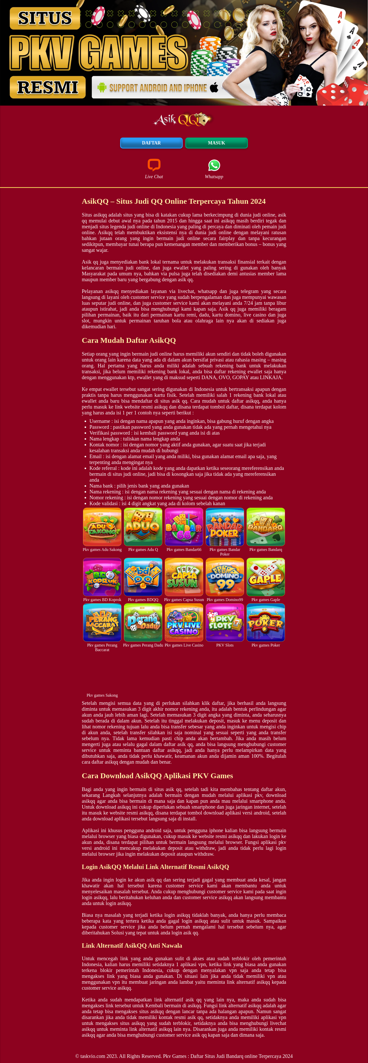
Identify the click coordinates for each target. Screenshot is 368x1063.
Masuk (216, 142)
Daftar (151, 142)
